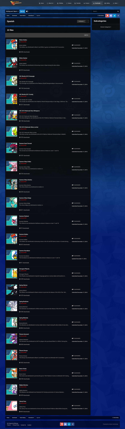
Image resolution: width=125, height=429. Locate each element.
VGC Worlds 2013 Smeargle (26, 76)
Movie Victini (22, 368)
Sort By (86, 35)
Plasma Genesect (24, 334)
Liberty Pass (22, 401)
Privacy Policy (16, 425)
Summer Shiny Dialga (25, 198)
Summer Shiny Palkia (25, 161)
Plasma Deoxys (23, 350)
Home (50, 4)
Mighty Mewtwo (23, 385)
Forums (96, 4)
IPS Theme (9, 423)
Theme (9, 425)
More (115, 4)
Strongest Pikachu (24, 269)
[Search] (99, 11)
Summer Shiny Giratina (25, 180)
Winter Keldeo (23, 40)
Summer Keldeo (23, 234)
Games (78, 4)
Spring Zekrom (23, 285)
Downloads (106, 4)
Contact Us (23, 425)
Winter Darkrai (23, 58)
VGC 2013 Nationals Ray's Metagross (29, 110)
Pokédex (69, 4)
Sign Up (22, 11)
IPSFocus (16, 423)
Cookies (29, 425)
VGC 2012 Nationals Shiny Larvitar (28, 127)
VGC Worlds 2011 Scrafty (26, 94)
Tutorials (86, 4)
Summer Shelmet (24, 216)
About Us (59, 4)
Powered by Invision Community (110, 424)
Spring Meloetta (23, 318)
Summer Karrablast (24, 250)
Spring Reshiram (23, 301)
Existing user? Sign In (12, 11)
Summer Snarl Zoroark (25, 143)
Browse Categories (106, 27)
